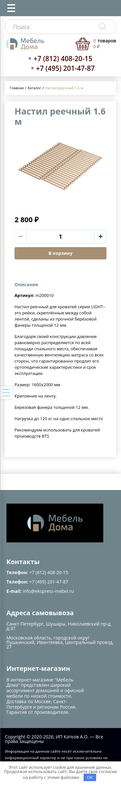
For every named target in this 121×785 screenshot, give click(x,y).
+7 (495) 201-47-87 (65, 68)
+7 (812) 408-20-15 (63, 58)
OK (90, 777)
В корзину (60, 253)
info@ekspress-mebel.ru (48, 591)
